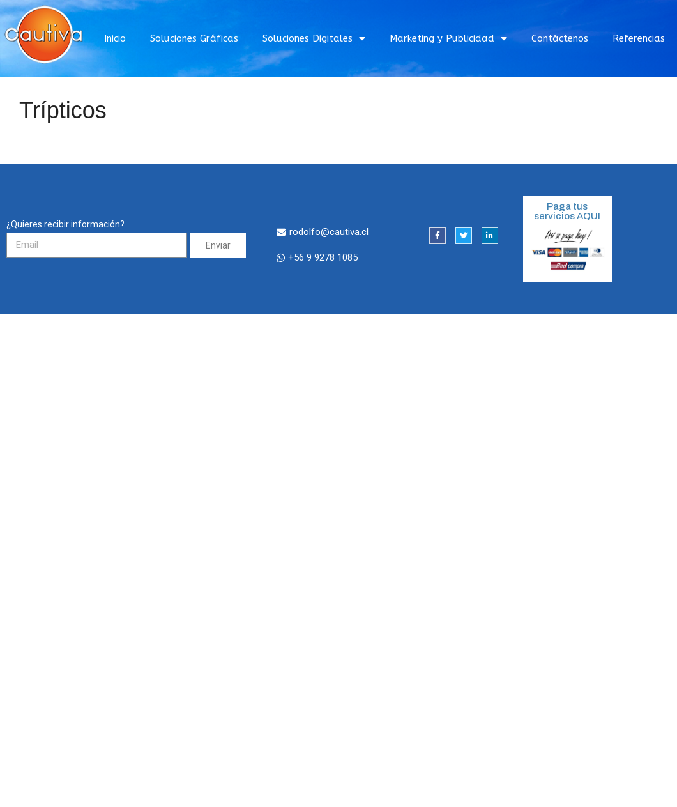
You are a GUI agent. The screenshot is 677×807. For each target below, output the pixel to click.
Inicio (115, 38)
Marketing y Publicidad (448, 38)
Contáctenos (559, 38)
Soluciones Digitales (313, 38)
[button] (322, 232)
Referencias (638, 38)
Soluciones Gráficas (194, 38)
